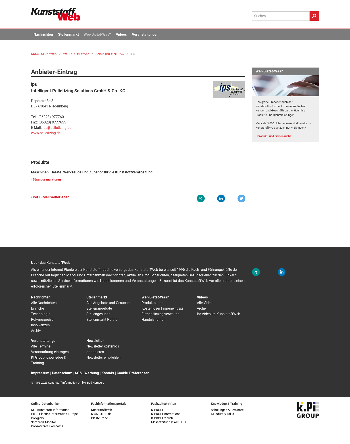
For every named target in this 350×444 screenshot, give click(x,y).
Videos (121, 34)
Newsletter (95, 341)
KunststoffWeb (101, 410)
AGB (78, 373)
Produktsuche (152, 303)
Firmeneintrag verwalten (160, 314)
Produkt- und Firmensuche (274, 136)
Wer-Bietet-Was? (97, 34)
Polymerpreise (42, 319)
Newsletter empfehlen (103, 357)
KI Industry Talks (222, 414)
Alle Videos (205, 303)
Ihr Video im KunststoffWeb (218, 314)
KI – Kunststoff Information (50, 410)
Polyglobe (38, 418)
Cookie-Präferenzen (133, 373)
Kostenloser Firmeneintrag (162, 308)
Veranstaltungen (145, 34)
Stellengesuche (98, 314)
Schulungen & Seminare (227, 410)
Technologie (40, 314)
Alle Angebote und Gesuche (107, 303)
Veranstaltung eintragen (50, 352)
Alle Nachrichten (44, 303)
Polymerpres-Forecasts (47, 426)
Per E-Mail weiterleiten (51, 197)
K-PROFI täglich (162, 418)
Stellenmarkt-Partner (102, 319)
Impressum (40, 373)
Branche (37, 308)
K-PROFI (157, 410)
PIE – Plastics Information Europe (54, 414)
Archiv (36, 331)
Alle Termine (40, 346)
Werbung (91, 373)
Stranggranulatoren (47, 179)
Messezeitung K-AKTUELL (169, 422)
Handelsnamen (153, 319)
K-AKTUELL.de (101, 414)
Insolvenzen (40, 325)
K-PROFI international (166, 414)
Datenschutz (62, 373)
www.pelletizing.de (45, 133)
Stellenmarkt (68, 34)
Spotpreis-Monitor (43, 422)
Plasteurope (99, 418)
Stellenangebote (99, 308)
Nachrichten (43, 34)
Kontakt (108, 373)
